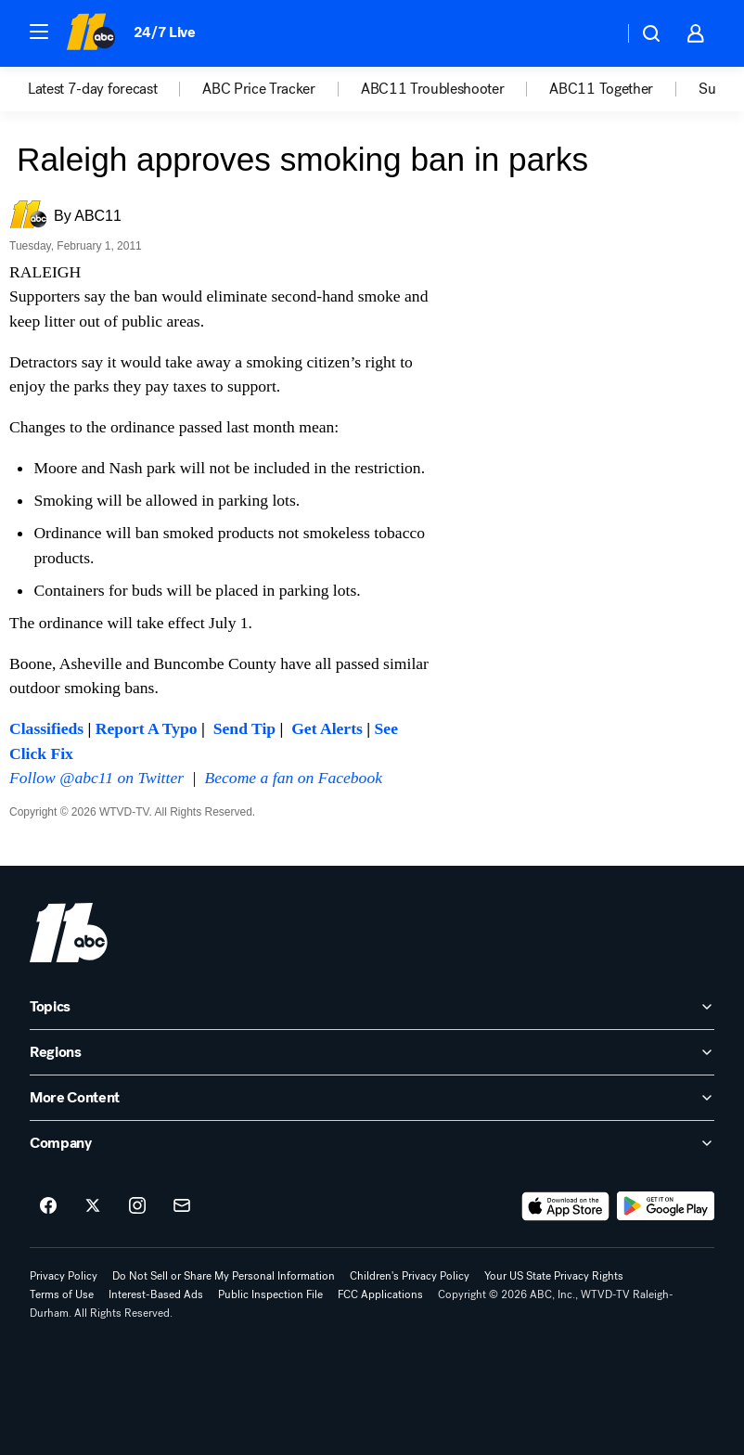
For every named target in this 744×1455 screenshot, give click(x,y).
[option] (115, 89)
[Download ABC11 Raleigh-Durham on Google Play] (665, 1206)
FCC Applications (380, 1294)
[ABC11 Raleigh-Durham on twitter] (92, 1206)
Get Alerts (327, 728)
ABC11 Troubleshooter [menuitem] (433, 89)
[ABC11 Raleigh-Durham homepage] (90, 33)
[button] (38, 31)
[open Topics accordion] (372, 1006)
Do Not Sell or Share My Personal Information (223, 1275)
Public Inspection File (270, 1294)
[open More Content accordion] (372, 1097)
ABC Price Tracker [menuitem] (258, 89)
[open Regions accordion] (372, 1052)
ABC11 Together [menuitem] (601, 89)
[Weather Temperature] (594, 33)
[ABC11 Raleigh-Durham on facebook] (48, 1206)
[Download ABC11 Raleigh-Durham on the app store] (565, 1206)
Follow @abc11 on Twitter (96, 777)
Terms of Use (62, 1294)
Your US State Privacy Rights (553, 1275)
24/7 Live (165, 32)
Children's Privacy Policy (409, 1275)
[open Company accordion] (372, 1143)
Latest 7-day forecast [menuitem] (92, 89)
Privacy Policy (63, 1275)
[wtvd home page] (69, 932)
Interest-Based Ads (156, 1294)
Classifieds (46, 728)
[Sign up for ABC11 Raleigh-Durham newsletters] (181, 1206)
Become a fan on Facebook (294, 777)
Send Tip (244, 728)
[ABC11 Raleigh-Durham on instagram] (137, 1206)
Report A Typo (147, 728)
